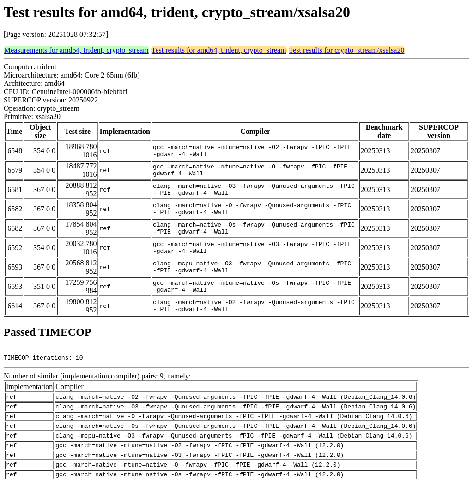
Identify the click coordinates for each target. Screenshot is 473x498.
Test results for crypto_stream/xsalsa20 (347, 50)
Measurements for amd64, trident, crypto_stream (76, 50)
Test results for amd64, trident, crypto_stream (219, 50)
